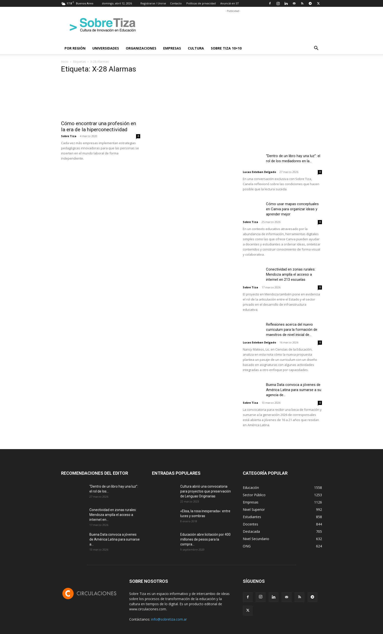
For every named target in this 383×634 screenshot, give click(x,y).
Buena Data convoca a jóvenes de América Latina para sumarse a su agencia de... (293, 389)
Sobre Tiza (68, 136)
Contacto (176, 3)
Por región (74, 48)
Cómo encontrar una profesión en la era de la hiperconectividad (98, 126)
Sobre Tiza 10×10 (226, 48)
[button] (316, 48)
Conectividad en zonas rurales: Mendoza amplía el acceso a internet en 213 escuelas (290, 274)
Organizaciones (141, 48)
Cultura (196, 48)
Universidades (105, 48)
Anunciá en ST (229, 3)
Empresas (172, 48)
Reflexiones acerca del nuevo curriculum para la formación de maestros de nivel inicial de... (291, 329)
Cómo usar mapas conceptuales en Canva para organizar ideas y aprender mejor (292, 209)
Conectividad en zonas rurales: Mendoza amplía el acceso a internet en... (113, 515)
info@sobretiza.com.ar (169, 619)
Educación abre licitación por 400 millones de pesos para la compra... (205, 539)
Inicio (64, 62)
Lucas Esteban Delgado (259, 172)
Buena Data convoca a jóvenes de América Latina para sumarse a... (114, 539)
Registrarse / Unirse (153, 3)
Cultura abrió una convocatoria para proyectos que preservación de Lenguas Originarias (205, 491)
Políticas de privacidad (201, 3)
